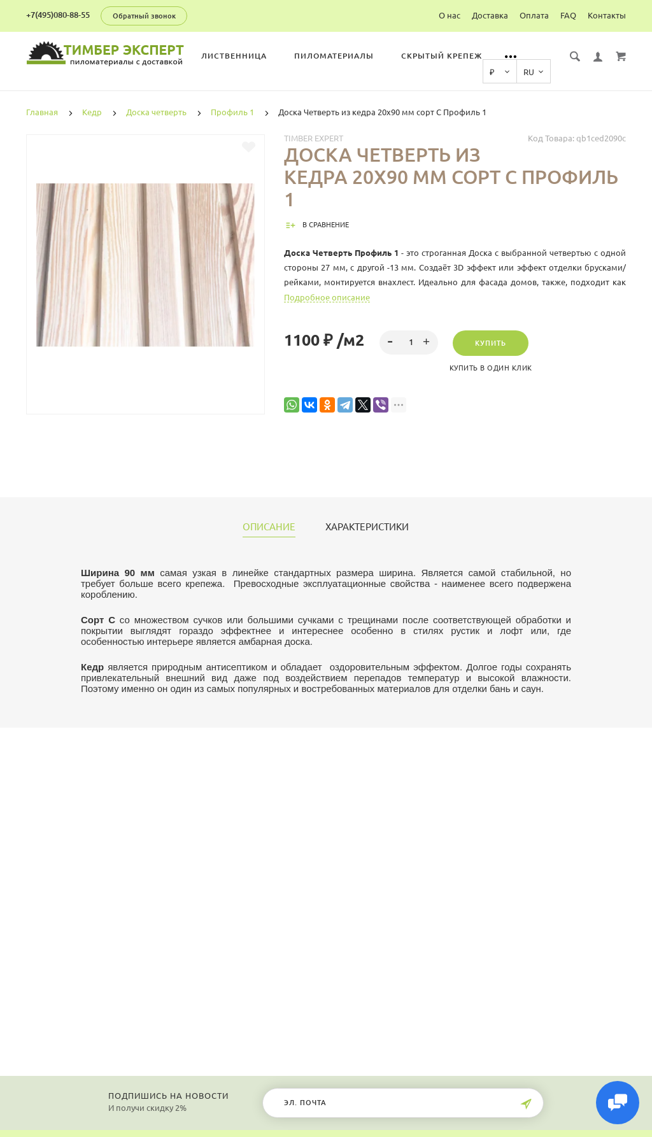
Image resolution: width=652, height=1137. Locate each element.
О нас (449, 15)
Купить (490, 329)
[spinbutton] (408, 328)
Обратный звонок (144, 16)
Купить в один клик (491, 354)
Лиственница (235, 56)
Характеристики (367, 513)
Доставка (490, 15)
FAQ (568, 15)
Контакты (607, 15)
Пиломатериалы (335, 56)
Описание (269, 513)
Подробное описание (327, 283)
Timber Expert (313, 124)
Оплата (534, 15)
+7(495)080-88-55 (58, 14)
